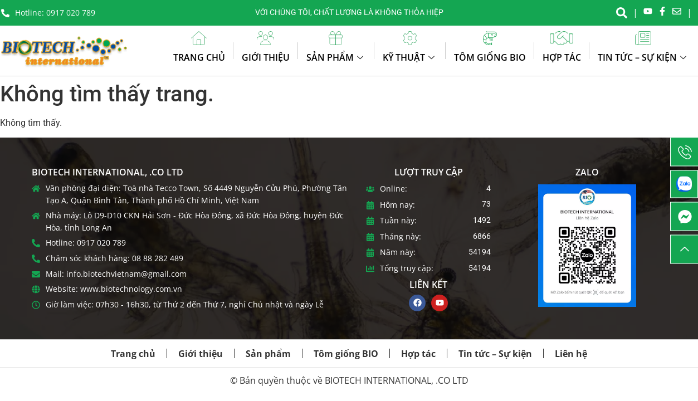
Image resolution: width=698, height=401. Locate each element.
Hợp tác (562, 57)
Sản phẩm (336, 57)
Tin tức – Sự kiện (643, 57)
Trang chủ (199, 57)
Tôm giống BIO (490, 57)
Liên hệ (571, 354)
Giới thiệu (266, 57)
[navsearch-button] (621, 11)
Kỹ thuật (410, 57)
